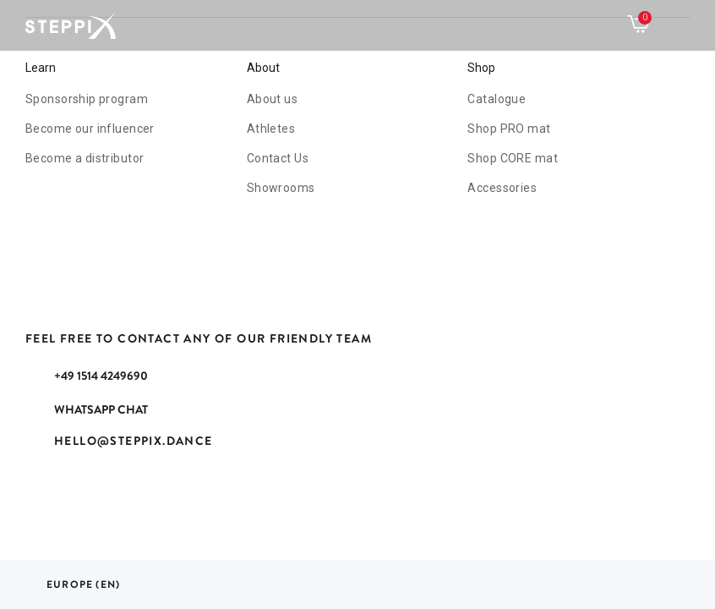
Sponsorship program (86, 99)
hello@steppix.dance (133, 440)
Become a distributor (84, 158)
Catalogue (496, 99)
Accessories (502, 188)
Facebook (38, 488)
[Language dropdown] (72, 584)
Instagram (165, 488)
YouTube (123, 488)
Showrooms (281, 188)
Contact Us (277, 158)
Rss (81, 488)
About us (272, 99)
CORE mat (512, 158)
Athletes (271, 128)
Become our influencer (90, 128)
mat (508, 128)
